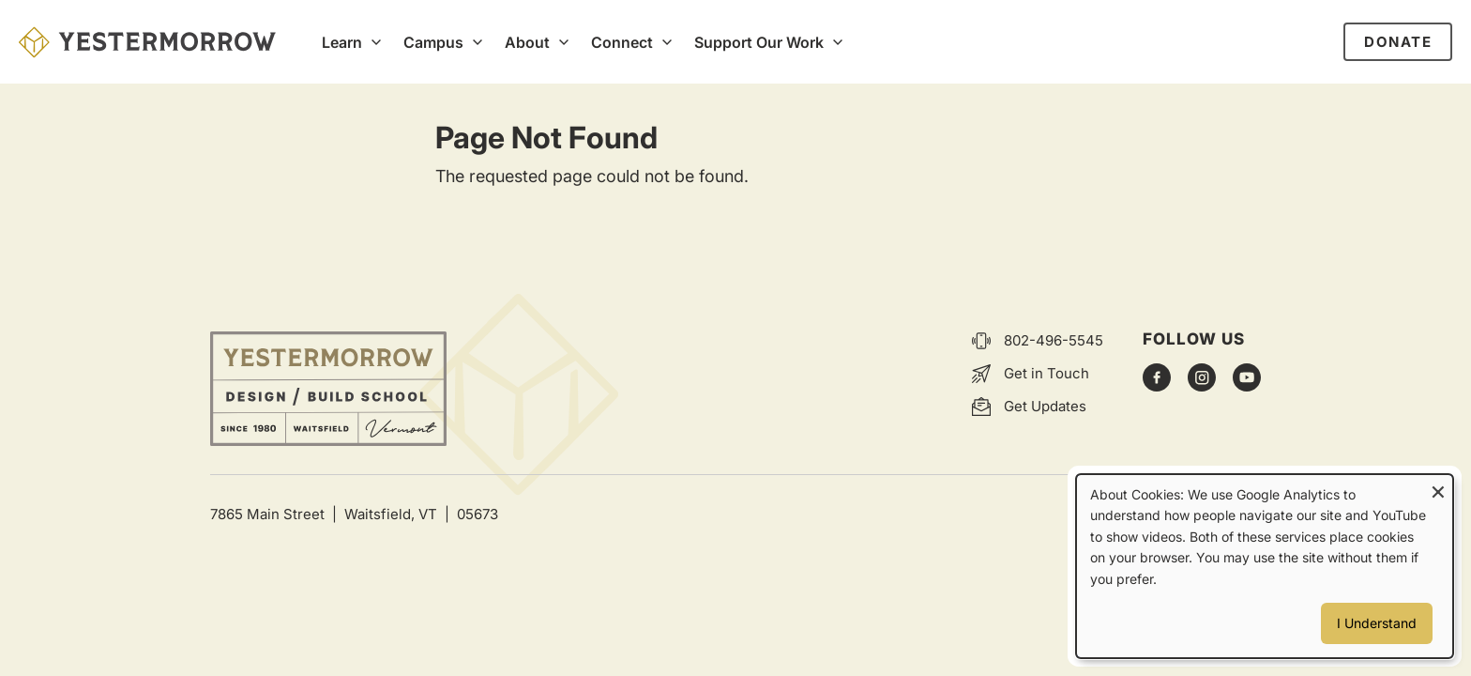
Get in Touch (1046, 373)
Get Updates (1045, 406)
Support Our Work (759, 42)
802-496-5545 (1053, 340)
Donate (1398, 42)
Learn (342, 42)
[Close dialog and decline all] (1438, 487)
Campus (433, 42)
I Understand (1377, 623)
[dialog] (1264, 566)
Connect (622, 42)
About (527, 42)
